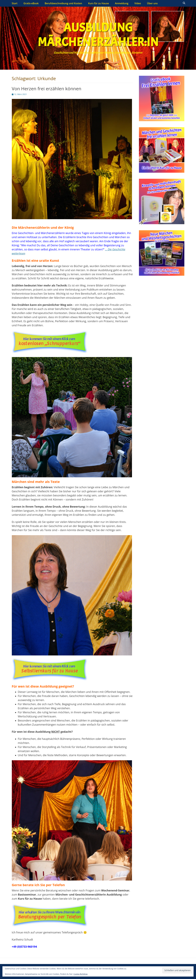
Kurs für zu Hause (98, 3)
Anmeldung (121, 3)
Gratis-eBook (31, 3)
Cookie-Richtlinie (81, 974)
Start (15, 3)
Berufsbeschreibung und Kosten (63, 3)
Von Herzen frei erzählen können (46, 88)
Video (137, 3)
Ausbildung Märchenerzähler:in (98, 35)
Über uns (152, 3)
